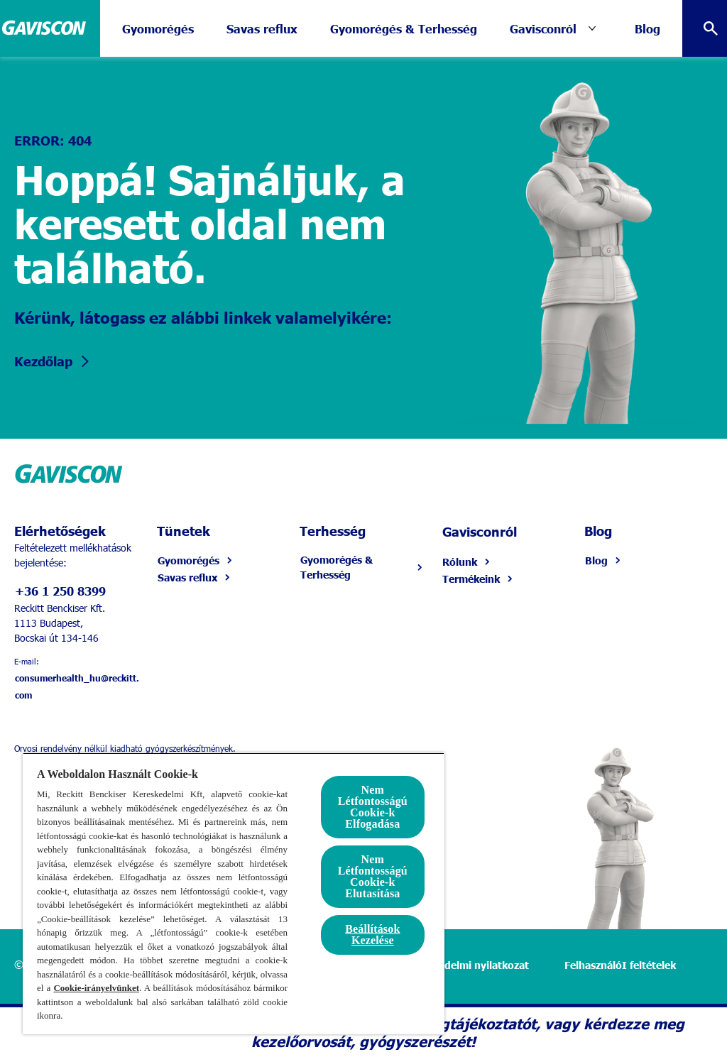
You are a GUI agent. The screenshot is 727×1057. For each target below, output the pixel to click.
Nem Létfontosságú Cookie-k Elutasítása (373, 876)
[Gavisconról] (543, 28)
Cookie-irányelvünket (96, 987)
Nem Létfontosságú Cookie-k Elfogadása (373, 807)
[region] (233, 893)
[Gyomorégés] (158, 28)
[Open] (710, 28)
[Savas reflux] (261, 28)
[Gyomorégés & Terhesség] (403, 28)
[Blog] (647, 28)
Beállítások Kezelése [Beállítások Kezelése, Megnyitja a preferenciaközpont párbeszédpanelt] (372, 934)
